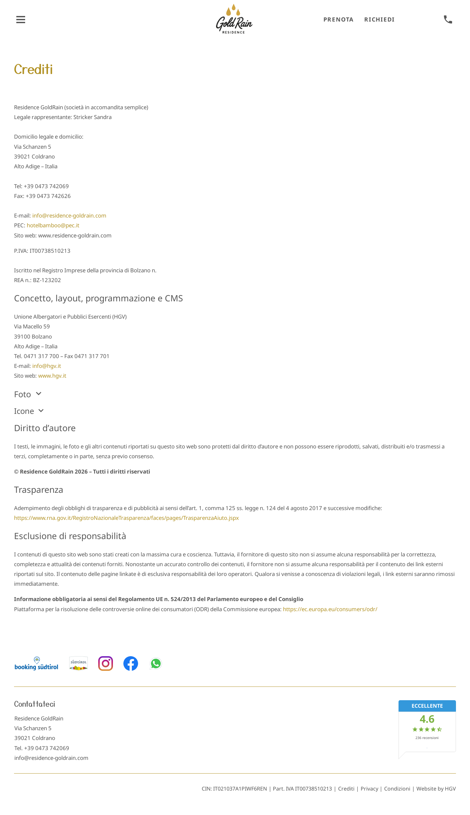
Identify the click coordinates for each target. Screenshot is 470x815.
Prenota (338, 19)
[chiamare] (448, 19)
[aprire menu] (20, 19)
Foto (29, 393)
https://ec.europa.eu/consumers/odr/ (330, 609)
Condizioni (397, 788)
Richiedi (379, 19)
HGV (450, 788)
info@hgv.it (46, 366)
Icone (30, 410)
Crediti (346, 788)
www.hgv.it (52, 375)
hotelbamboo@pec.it (53, 225)
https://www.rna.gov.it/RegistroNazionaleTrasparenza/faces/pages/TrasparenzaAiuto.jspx (126, 517)
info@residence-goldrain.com (69, 215)
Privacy (369, 788)
